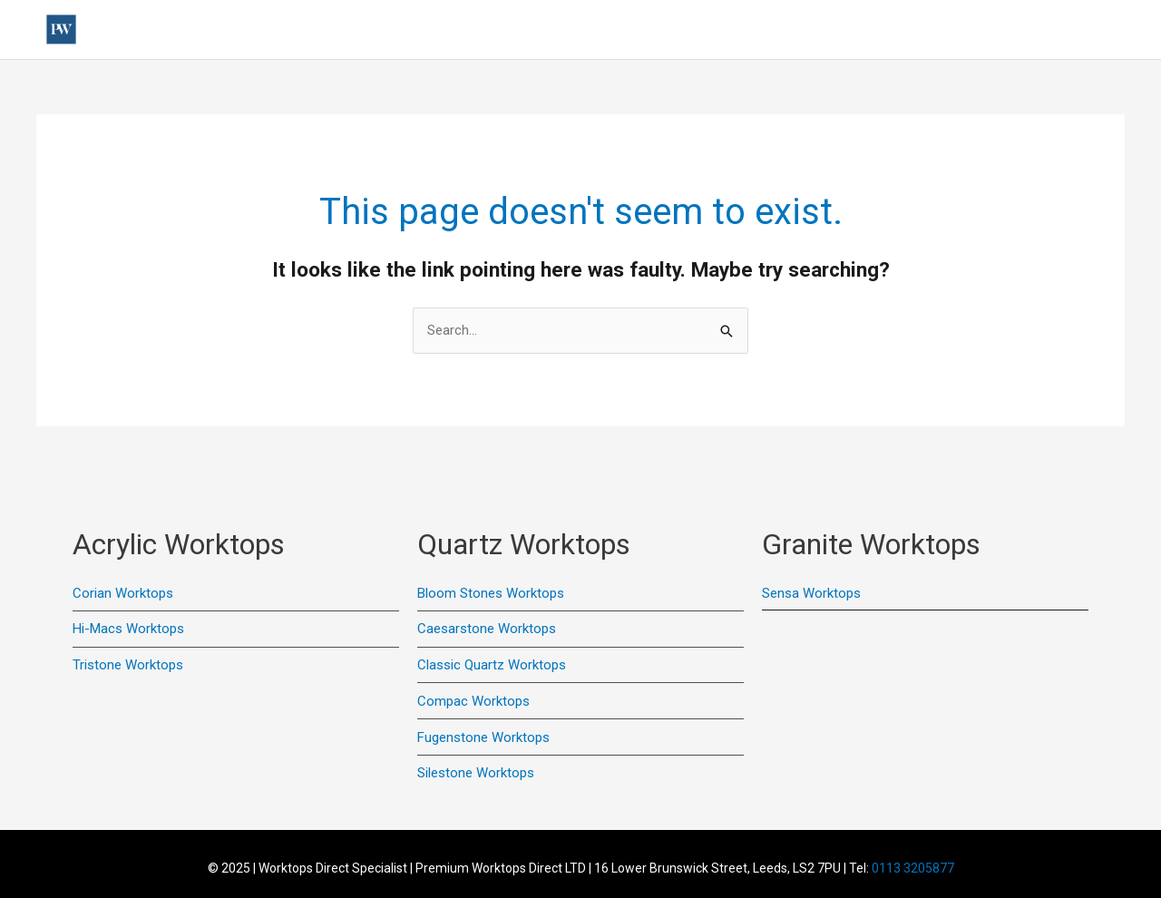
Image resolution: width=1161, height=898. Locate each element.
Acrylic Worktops (596, 30)
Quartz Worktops (742, 30)
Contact (861, 30)
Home (210, 30)
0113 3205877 (913, 868)
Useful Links (292, 30)
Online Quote (1073, 30)
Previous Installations (437, 30)
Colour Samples (960, 30)
